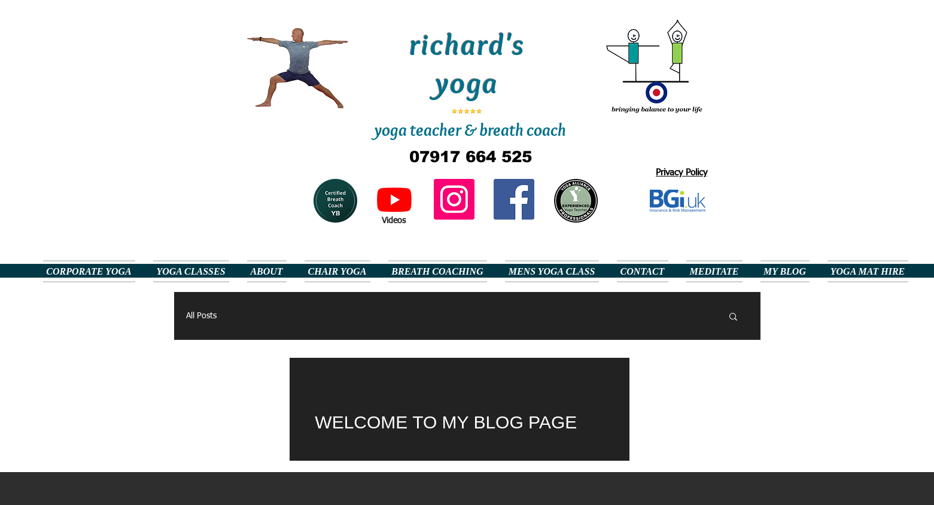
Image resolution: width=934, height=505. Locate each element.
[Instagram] (454, 199)
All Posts (201, 316)
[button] (733, 317)
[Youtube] (394, 199)
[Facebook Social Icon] (514, 199)
